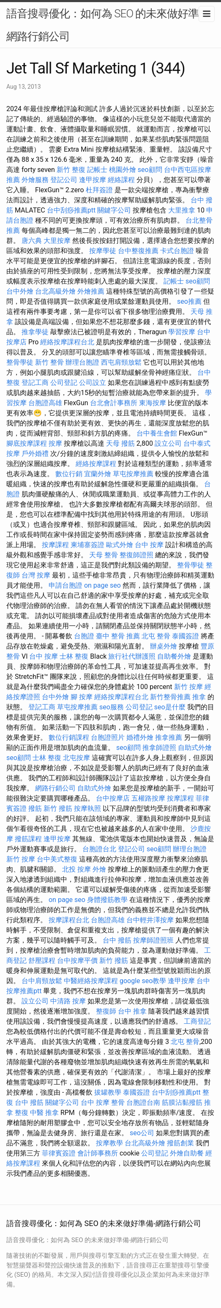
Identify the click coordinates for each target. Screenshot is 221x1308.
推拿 (199, 697)
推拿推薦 (168, 737)
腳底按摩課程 (26, 443)
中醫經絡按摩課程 (91, 981)
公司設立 (92, 383)
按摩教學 (109, 1143)
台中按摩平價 (77, 960)
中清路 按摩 (68, 1001)
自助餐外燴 (174, 656)
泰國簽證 (185, 636)
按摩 (55, 443)
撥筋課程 (28, 839)
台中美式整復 (57, 859)
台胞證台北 (99, 849)
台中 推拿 (132, 1011)
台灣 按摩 (36, 575)
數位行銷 (68, 474)
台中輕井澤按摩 (150, 920)
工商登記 (197, 1021)
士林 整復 (74, 656)
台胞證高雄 (45, 403)
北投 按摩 (76, 869)
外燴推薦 (90, 291)
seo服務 (111, 707)
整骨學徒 (19, 362)
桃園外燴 (122, 170)
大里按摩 (57, 241)
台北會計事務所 (113, 403)
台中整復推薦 (138, 251)
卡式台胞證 (177, 251)
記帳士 (97, 170)
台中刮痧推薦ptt (71, 210)
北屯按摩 (76, 758)
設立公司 (168, 443)
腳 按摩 (82, 697)
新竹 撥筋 (58, 808)
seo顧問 (150, 170)
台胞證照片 (108, 737)
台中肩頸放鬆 (42, 981)
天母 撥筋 (120, 443)
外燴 (99, 869)
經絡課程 (121, 180)
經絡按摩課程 (96, 464)
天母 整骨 (103, 555)
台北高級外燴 (55, 291)
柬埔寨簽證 (87, 545)
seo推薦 (189, 301)
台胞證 (84, 636)
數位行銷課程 (69, 737)
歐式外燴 (119, 545)
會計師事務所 (97, 1153)
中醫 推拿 (44, 1113)
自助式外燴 (195, 748)
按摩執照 (87, 808)
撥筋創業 (180, 1143)
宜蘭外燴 (97, 474)
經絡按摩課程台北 (67, 342)
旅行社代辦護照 (132, 656)
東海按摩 (152, 403)
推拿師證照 (159, 748)
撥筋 (35, 808)
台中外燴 (19, 291)
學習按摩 (181, 332)
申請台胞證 (65, 585)
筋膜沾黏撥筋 (182, 1102)
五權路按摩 (148, 798)
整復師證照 (136, 555)
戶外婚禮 (35, 454)
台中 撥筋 (117, 940)
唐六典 (32, 241)
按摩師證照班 (153, 940)
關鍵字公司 (114, 210)
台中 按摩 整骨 (103, 1102)
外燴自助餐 (187, 1153)
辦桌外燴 (163, 646)
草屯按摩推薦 (133, 474)
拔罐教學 (107, 1092)
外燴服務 (35, 180)
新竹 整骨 (49, 362)
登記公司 (63, 180)
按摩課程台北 (69, 920)
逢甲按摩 (92, 180)
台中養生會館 (156, 433)
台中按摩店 (113, 798)
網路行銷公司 (55, 788)
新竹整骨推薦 (170, 697)
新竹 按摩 (188, 687)
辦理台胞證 (82, 362)
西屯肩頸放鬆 (121, 362)
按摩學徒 (102, 251)
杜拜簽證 (99, 190)
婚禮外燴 (139, 737)
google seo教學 (143, 981)
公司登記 (63, 383)
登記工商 (35, 383)
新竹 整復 (71, 170)
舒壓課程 (41, 960)
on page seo (102, 585)
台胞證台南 (143, 1102)
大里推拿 (181, 210)
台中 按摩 (149, 545)
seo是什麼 (170, 707)
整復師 (106, 1011)
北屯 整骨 (156, 636)
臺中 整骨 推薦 (118, 636)
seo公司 (142, 1133)
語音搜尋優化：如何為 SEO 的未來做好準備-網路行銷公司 (109, 25)
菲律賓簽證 (59, 1153)
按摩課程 (55, 545)
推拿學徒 (35, 332)
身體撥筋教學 (107, 900)
